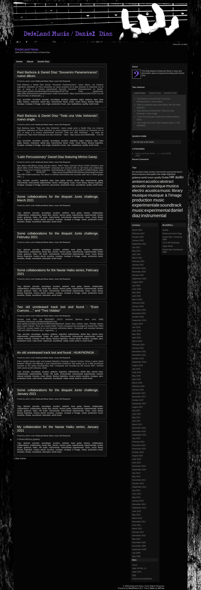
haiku (35, 217)
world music (94, 104)
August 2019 (137, 324)
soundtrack (80, 185)
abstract (26, 213)
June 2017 (136, 414)
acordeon (36, 99)
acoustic (45, 99)
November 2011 (139, 522)
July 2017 (136, 410)
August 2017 (137, 407)
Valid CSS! (136, 572)
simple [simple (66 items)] (145, 172)
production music (59, 104)
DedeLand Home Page (172, 233)
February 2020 (138, 303)
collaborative (35, 215)
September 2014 (139, 469)
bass (96, 99)
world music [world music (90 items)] (147, 177)
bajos (81, 99)
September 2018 (139, 362)
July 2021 (136, 247)
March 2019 (137, 341)
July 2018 (136, 369)
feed (185, 44)
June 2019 (136, 331)
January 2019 (138, 348)
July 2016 (136, 438)
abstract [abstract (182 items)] (167, 181)
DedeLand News (26, 49)
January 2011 (138, 532)
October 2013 (138, 483)
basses (26, 102)
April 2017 (136, 421)
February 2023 (138, 233)
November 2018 (139, 355)
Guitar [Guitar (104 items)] (165, 177)
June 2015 (136, 459)
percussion (55, 185)
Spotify (165, 230)
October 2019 (138, 317)
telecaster (46, 222)
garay (100, 180)
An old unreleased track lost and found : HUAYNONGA (55, 352)
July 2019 (136, 327)
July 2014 (136, 473)
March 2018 (137, 383)
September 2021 (139, 244)
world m (78, 341)
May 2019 (136, 334)
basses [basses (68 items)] (179, 172)
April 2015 (136, 463)
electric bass (97, 334)
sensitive (21, 222)
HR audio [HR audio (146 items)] (176, 177)
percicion (45, 185)
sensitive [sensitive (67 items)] (152, 172)
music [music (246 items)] (138, 210)
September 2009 (139, 549)
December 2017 (139, 393)
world (71, 341)
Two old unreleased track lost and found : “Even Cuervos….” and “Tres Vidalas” (58, 308)
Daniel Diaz (43, 61)
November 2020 (139, 272)
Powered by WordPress (142, 579)
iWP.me (161, 588)
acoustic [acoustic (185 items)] (139, 186)
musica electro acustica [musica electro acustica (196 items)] (155, 188)
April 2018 (136, 379)
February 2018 (138, 386)
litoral (65, 102)
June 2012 (136, 511)
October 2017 (138, 400)
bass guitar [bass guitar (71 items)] (151, 174)
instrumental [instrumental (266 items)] (153, 215)
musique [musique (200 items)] (139, 195)
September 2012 (139, 508)
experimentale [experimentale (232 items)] (146, 205)
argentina (74, 99)
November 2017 (139, 397)
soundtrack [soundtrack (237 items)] (171, 205)
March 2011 (137, 529)
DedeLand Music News (44, 81)
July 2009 (136, 553)
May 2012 (136, 515)
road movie (37, 341)
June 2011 (136, 525)
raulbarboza (76, 104)
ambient (65, 213)
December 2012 (139, 504)
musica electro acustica (44, 219)
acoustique (55, 99)
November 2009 (139, 546)
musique (20, 104)
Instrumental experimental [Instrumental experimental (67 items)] (166, 172)
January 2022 (138, 240)
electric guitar (65, 215)
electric (55, 215)
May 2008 (136, 556)
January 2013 (138, 501)
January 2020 (138, 306)
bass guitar (60, 180)
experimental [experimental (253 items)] (157, 210)
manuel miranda (24, 339)
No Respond (65, 81)
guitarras (27, 217)
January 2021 (138, 265)
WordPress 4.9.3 (135, 588)
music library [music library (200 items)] (171, 190)
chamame (35, 102)
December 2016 (139, 428)
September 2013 (139, 487)
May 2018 (136, 376)
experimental (91, 180)
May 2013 (136, 497)
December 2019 (139, 310)
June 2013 (136, 494)
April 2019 (136, 338)
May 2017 (136, 417)
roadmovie (47, 341)
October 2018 (138, 358)
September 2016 (139, 435)
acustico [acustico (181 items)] (152, 181)
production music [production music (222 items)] (148, 200)
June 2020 (136, 289)
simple (28, 222)
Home (19, 61)
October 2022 (138, 237)
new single (46, 104)
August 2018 (137, 365)
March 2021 (137, 258)
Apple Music (168, 246)
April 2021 (136, 254)
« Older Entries (19, 458)
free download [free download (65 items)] (137, 172)
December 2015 (139, 445)
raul (68, 104)
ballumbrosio (73, 334)
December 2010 (139, 535)
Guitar (19, 217)
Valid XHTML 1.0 (139, 568)
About (30, 61)
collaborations (23, 215)
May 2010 (136, 539)
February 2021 (138, 261)
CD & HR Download (171, 243)
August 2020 (137, 282)
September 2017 (139, 404)
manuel (100, 336)
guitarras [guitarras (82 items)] (136, 177)
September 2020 (139, 279)
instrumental (56, 102)
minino (54, 183)
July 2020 (136, 286)
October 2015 (138, 452)
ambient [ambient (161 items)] (138, 182)
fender (100, 215)
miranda (35, 339)
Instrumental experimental (40, 183)
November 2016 (139, 431)
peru (101, 339)
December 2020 (139, 268)
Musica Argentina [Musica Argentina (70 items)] (139, 174)
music (56, 81)
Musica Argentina (95, 102)
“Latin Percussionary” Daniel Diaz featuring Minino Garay (57, 157)
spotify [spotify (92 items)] (157, 177)
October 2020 (138, 275)
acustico (64, 99)
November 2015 (139, 449)
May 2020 (136, 292)
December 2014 (139, 466)
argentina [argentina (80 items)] (170, 174)
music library (80, 102)
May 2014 (136, 476)
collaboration (97, 213)
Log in (134, 565)
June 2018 (136, 372)
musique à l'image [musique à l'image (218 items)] (165, 195)
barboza (88, 99)
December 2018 (139, 351)
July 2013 (136, 490)
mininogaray (64, 183)
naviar (84, 219)
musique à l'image (33, 104)
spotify (85, 104)
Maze (152, 588)
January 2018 (138, 390)
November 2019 (139, 313)
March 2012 (137, 518)
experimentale (90, 215)
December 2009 (139, 542)
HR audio (43, 217)
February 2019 (138, 345)
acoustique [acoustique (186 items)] (156, 186)
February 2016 (138, 442)
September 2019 (139, 320)
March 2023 (137, 230)
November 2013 (139, 480)
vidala (65, 341)
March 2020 (137, 299)
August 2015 (137, 456)
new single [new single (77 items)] (161, 174)
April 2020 (136, 296)
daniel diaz (45, 102)
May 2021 (136, 251)
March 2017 (137, 424)
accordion (27, 99)
